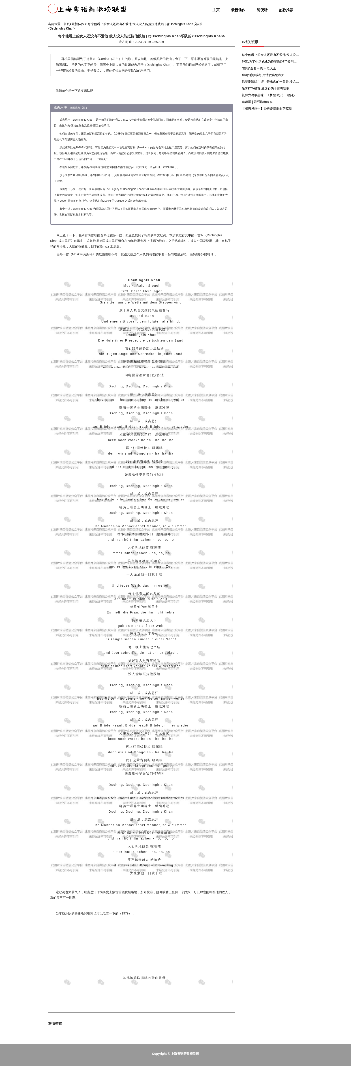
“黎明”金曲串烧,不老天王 (259, 68)
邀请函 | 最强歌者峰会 (257, 102)
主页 (216, 10)
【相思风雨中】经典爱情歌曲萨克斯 (267, 108)
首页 (67, 24)
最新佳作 (238, 10)
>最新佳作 (77, 24)
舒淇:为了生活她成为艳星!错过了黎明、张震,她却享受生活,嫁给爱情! (289, 61)
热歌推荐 (286, 10)
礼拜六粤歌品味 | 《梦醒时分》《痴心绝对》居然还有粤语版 (284, 95)
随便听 (262, 10)
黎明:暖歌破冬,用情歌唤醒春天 (263, 75)
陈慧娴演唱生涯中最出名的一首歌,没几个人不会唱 (277, 81)
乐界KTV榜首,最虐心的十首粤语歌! (266, 88)
